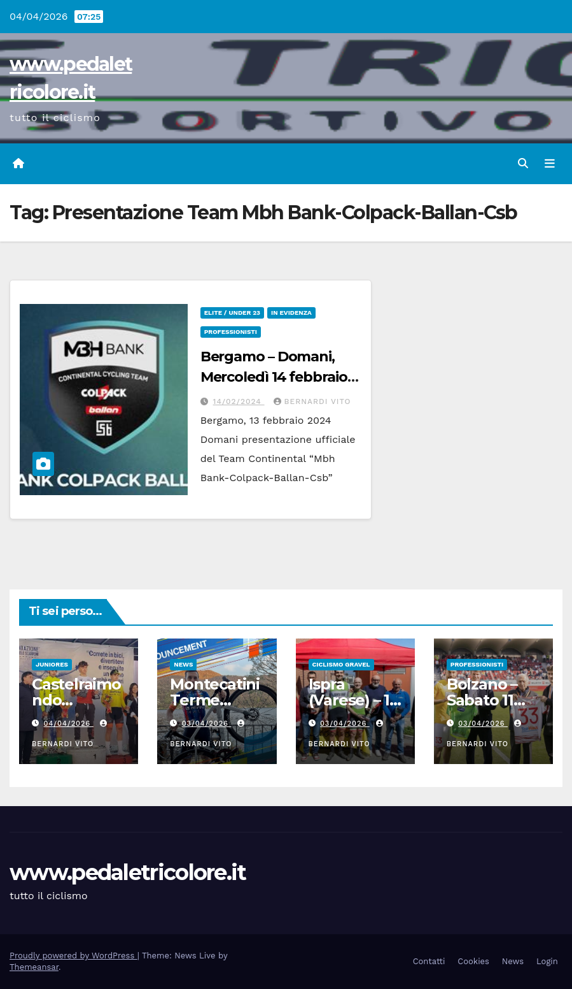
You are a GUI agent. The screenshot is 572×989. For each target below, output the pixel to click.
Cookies (473, 961)
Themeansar (34, 967)
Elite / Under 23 (232, 312)
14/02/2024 (239, 401)
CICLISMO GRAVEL (341, 664)
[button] (523, 163)
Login (547, 961)
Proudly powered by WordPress (73, 955)
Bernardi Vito (312, 401)
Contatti (429, 961)
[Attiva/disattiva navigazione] (549, 164)
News (183, 664)
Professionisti (230, 331)
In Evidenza (291, 312)
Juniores (52, 664)
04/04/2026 (69, 723)
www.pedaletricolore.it (128, 872)
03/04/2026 (207, 723)
